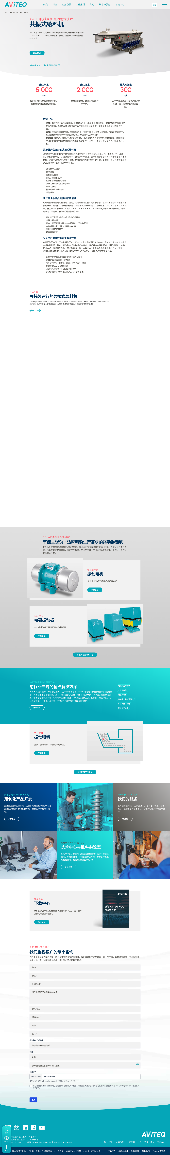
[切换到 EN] (154, 5)
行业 (55, 4)
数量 (31, 1052)
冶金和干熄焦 (123, 708)
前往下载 (41, 922)
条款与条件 (123, 1151)
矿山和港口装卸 (124, 704)
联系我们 (37, 53)
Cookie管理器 (159, 1151)
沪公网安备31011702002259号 (67, 1151)
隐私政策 (146, 1151)
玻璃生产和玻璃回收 (126, 699)
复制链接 (33, 65)
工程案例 (80, 4)
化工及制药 (122, 690)
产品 (45, 4)
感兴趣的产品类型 (36, 1040)
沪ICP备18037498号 (92, 1151)
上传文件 (33, 1072)
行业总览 (37, 707)
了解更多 (95, 589)
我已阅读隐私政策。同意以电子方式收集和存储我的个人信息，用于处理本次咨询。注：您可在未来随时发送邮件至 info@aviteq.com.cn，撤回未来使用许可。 (86, 1087)
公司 (92, 4)
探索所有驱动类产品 (85, 654)
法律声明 (135, 1151)
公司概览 (111, 1151)
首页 (6, 12)
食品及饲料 (122, 695)
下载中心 (119, 4)
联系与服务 (104, 4)
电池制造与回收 (124, 686)
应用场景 (66, 4)
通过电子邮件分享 (50, 65)
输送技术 (15, 12)
